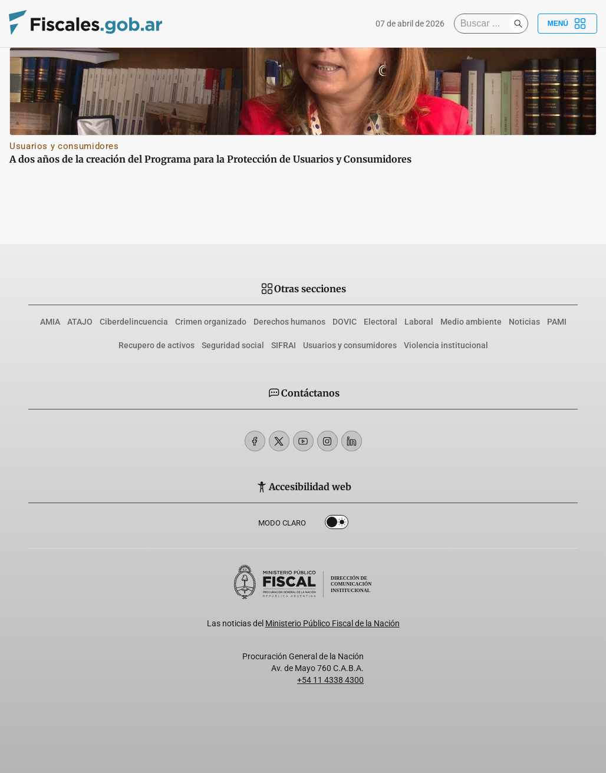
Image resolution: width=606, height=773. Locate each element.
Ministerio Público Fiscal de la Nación (332, 623)
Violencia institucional (446, 345)
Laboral (418, 321)
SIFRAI (283, 345)
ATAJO (80, 321)
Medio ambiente (471, 321)
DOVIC (344, 321)
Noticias (524, 321)
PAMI (557, 321)
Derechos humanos (289, 321)
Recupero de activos (156, 345)
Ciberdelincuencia (134, 321)
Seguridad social (233, 345)
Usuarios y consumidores (64, 146)
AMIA (50, 321)
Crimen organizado (210, 321)
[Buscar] (484, 23)
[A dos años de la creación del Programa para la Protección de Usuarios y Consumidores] (303, 91)
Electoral (380, 321)
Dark (336, 524)
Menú (567, 23)
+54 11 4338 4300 (330, 680)
